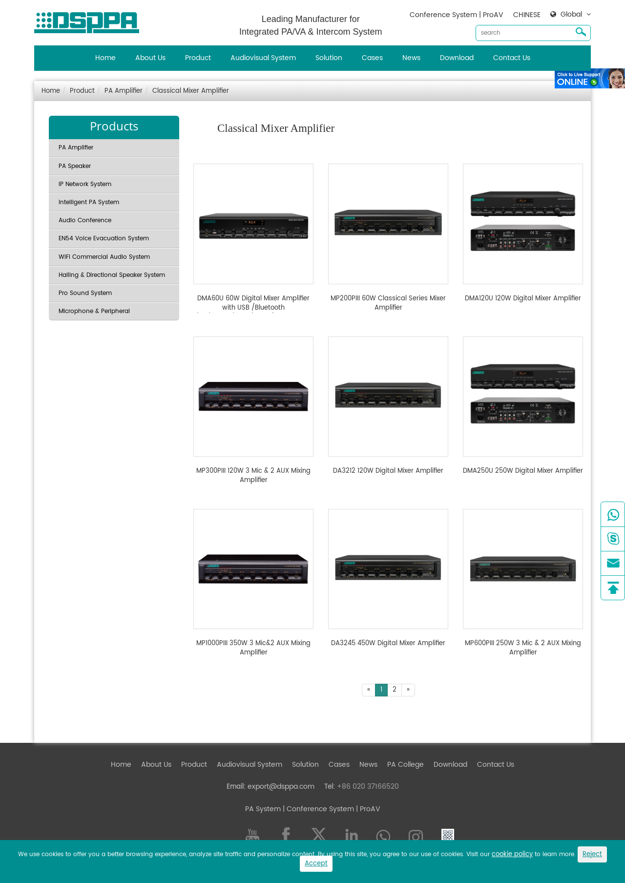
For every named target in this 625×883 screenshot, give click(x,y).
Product (198, 57)
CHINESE (527, 15)
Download (457, 57)
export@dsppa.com (281, 786)
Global (571, 15)
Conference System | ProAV (456, 15)
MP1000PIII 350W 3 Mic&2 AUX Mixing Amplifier (253, 648)
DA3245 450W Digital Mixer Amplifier (388, 644)
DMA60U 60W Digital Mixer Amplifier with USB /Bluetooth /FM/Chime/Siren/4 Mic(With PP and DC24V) (253, 303)
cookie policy (512, 854)
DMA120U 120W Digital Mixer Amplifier (523, 299)
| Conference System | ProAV (330, 809)
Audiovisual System (263, 57)
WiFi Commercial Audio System (104, 257)
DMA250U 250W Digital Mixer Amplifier (523, 471)
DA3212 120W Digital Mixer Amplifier (388, 471)
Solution (328, 57)
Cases (372, 57)
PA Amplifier (123, 91)
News (411, 57)
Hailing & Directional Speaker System (112, 275)
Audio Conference (85, 220)
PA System (263, 809)
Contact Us (511, 57)
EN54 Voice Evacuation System (104, 238)
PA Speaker (75, 166)
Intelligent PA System (89, 202)
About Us (150, 57)
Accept (316, 864)
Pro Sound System (85, 293)
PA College (405, 764)
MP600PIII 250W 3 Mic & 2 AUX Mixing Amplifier (523, 648)
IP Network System (85, 184)
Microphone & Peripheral (94, 311)
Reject (592, 854)
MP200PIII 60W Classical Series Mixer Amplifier (388, 303)
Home (105, 57)
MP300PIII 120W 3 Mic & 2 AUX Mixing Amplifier (253, 475)
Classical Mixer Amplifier (190, 91)
